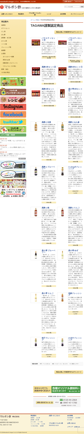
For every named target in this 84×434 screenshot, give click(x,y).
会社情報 (70, 415)
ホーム (33, 20)
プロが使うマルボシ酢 (56, 423)
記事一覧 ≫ (22, 158)
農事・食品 (4, 69)
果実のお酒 (6, 60)
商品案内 (33, 415)
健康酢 (3, 50)
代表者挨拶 (70, 418)
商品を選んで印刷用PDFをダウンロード (68, 32)
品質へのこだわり (54, 415)
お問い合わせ (67, 1)
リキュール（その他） (10, 66)
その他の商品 (5, 72)
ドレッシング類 (6, 47)
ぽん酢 (3, 34)
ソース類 (4, 44)
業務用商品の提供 (54, 425)
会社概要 (77, 418)
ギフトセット (5, 28)
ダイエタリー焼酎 (8, 56)
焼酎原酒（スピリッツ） (10, 63)
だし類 (3, 31)
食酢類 (3, 25)
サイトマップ (78, 1)
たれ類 (43, 424)
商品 (37, 20)
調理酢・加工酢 (6, 38)
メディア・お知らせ (73, 427)
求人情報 (69, 420)
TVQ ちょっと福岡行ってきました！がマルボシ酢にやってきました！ (12, 155)
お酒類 (3, 53)
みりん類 (4, 41)
